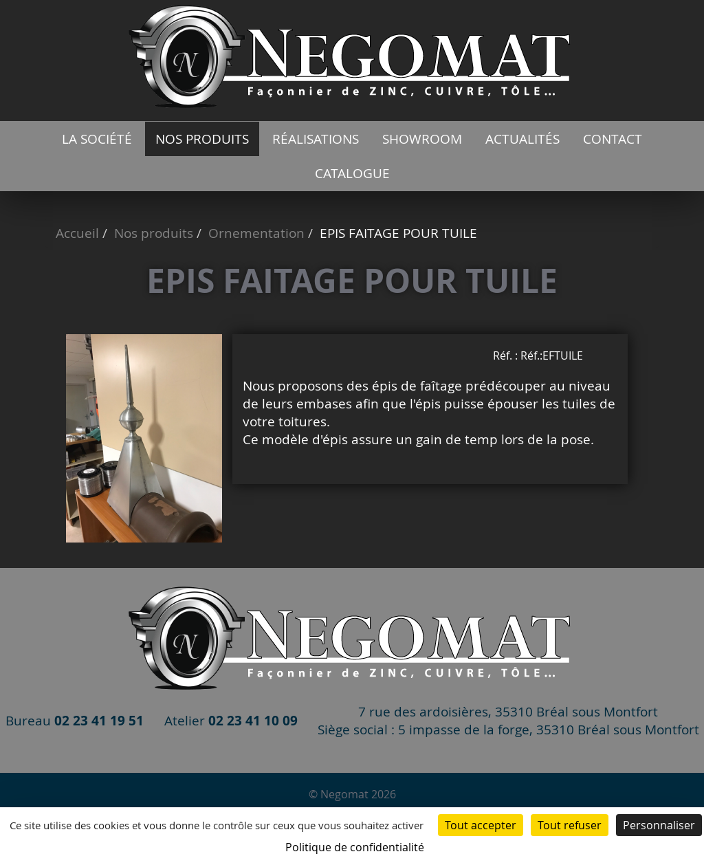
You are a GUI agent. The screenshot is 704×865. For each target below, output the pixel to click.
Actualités (522, 139)
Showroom (422, 139)
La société (97, 139)
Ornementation (256, 233)
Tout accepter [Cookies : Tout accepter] (480, 825)
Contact (612, 139)
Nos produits (202, 139)
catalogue (352, 173)
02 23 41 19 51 (99, 720)
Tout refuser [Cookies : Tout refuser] (570, 825)
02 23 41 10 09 (253, 720)
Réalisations (315, 139)
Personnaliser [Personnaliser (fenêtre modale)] (659, 825)
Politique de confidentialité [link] (354, 847)
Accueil (77, 233)
